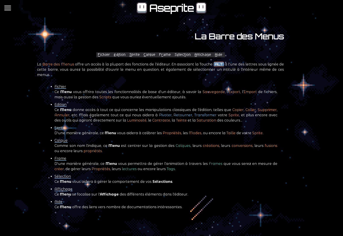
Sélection (62, 176)
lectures (129, 169)
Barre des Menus (58, 64)
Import (250, 92)
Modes (195, 133)
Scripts (105, 97)
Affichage (63, 189)
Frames (215, 164)
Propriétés (172, 133)
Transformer (205, 115)
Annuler (62, 115)
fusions (271, 146)
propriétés (93, 151)
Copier (238, 110)
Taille (231, 133)
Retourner (182, 115)
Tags (171, 169)
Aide (58, 202)
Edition (60, 104)
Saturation (206, 120)
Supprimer (267, 110)
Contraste (161, 120)
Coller (250, 110)
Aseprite (171, 8)
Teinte (181, 120)
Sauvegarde (214, 92)
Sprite (234, 115)
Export (234, 92)
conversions (242, 146)
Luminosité (137, 120)
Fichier (60, 87)
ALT (219, 64)
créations (211, 146)
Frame (60, 158)
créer (59, 169)
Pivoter (165, 115)
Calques (183, 146)
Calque (61, 140)
